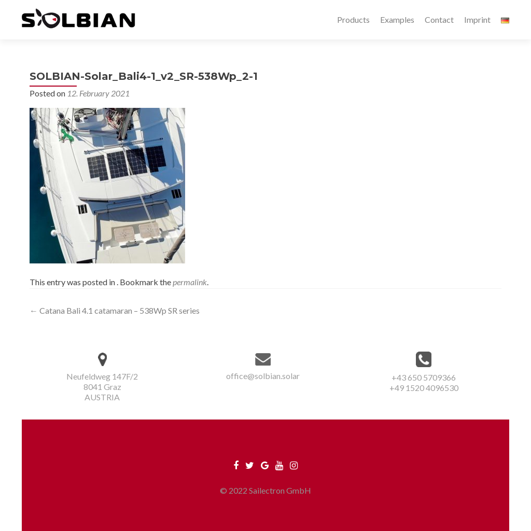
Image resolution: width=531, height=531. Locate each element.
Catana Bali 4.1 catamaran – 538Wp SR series (115, 310)
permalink (190, 282)
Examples (397, 19)
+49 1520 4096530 (423, 388)
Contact (439, 19)
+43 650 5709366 (424, 377)
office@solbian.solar (263, 376)
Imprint (477, 19)
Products (353, 19)
